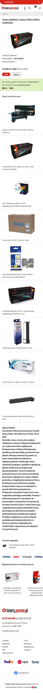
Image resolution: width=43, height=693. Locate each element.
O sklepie (5, 640)
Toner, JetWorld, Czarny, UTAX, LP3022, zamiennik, (22, 546)
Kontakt (5, 647)
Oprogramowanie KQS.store (14, 687)
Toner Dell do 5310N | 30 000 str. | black (15, 240)
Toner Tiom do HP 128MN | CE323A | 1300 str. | (18, 382)
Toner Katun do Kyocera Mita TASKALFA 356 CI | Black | (18, 417)
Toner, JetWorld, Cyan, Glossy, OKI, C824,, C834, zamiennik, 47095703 (18, 167)
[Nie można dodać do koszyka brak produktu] (6, 74)
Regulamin (6, 643)
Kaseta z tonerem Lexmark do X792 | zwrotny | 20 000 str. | (18, 131)
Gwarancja (27, 643)
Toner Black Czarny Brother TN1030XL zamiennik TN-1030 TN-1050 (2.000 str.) (12, 590)
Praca (26, 640)
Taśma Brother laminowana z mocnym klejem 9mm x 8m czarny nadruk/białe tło (17, 275)
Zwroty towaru (7, 653)
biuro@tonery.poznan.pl (10, 631)
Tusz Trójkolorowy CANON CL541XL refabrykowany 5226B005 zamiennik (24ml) (16, 204)
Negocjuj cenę (29, 647)
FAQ (3, 650)
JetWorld (13, 55)
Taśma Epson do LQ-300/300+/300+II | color (17, 348)
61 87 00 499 (8, 2)
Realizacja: (30, 687)
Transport (27, 650)
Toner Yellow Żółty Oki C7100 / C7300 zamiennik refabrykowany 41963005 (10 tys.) (18, 312)
